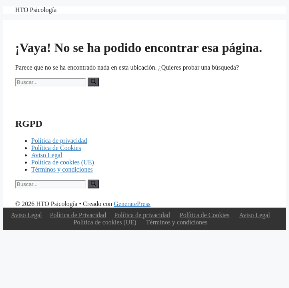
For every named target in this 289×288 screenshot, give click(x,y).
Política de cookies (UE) (62, 162)
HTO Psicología (35, 9)
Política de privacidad (59, 140)
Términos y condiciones (62, 169)
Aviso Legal (46, 155)
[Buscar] (93, 82)
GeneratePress (132, 203)
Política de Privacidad (78, 215)
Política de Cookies (56, 147)
